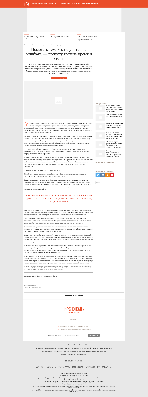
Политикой (64, 329)
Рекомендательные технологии (96, 351)
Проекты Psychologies (68, 354)
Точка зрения (48, 4)
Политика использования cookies (74, 351)
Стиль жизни (76, 4)
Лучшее (34, 4)
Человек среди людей (59, 78)
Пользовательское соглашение (51, 351)
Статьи (40, 4)
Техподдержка (81, 354)
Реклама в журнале (63, 348)
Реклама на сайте (50, 348)
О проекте (39, 348)
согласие (64, 326)
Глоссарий (94, 4)
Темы (56, 4)
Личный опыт (65, 4)
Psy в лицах (86, 4)
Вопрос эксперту (77, 348)
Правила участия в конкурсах (102, 348)
